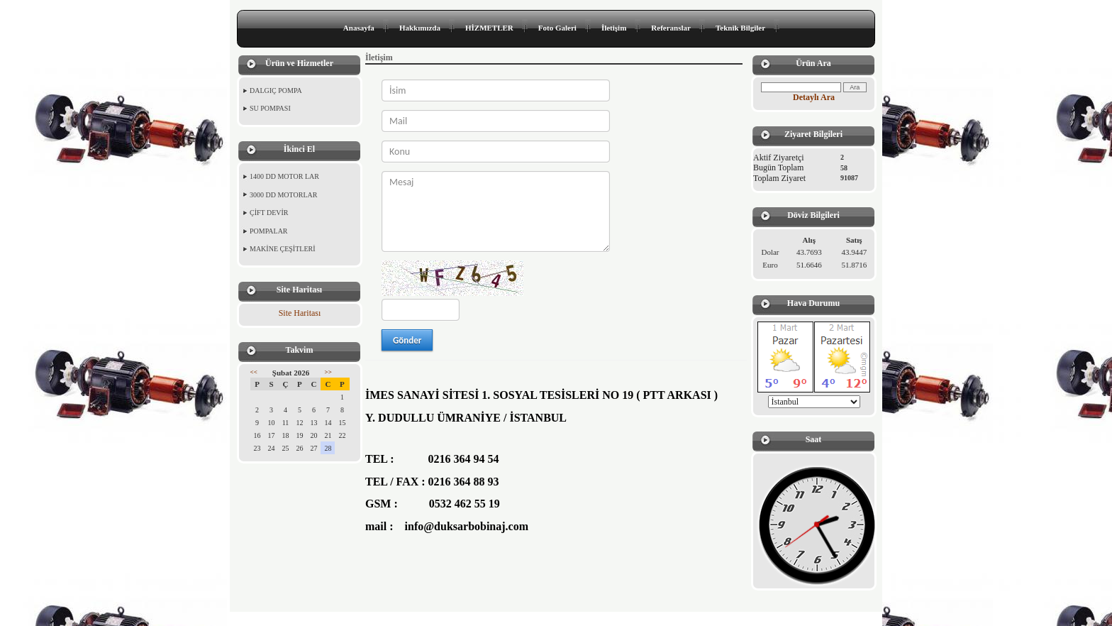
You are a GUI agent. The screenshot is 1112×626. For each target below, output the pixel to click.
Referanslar (671, 27)
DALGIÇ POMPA (276, 90)
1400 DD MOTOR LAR (284, 176)
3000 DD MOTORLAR (283, 195)
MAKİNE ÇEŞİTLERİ (283, 249)
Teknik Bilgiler (740, 27)
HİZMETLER (489, 27)
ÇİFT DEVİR (269, 212)
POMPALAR (269, 231)
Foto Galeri (557, 27)
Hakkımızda (419, 27)
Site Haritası (300, 313)
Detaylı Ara (814, 97)
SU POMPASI (270, 108)
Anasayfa (358, 27)
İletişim (613, 27)
